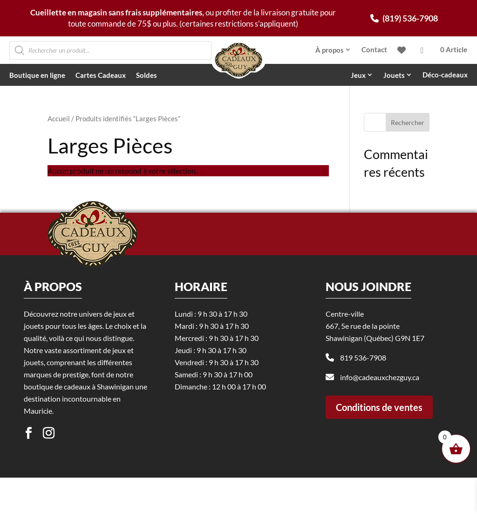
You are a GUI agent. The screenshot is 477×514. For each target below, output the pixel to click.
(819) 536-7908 (404, 18)
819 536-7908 (363, 397)
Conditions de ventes (379, 446)
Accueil (59, 118)
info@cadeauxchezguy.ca (379, 416)
